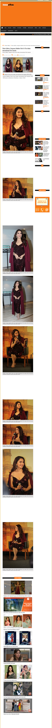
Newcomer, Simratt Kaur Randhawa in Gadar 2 (12, 629)
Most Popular (42, 139)
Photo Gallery (30, 27)
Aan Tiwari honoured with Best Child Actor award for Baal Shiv (14, 697)
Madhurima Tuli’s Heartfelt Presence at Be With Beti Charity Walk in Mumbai (17, 596)
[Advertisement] (11, 91)
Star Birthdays (10, 30)
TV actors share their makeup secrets (10, 680)
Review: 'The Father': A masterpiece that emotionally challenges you (46, 94)
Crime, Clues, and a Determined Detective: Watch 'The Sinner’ (14, 612)
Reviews (14, 27)
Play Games (19, 27)
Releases (9, 27)
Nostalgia (44, 27)
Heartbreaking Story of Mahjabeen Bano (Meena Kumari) (46, 154)
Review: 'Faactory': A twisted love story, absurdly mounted (46, 87)
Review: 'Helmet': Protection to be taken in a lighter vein (45, 79)
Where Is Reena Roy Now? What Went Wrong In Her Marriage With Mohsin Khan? (46, 149)
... (3, 572)
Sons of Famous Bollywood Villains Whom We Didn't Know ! (46, 143)
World (36, 27)
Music (40, 27)
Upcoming (24, 27)
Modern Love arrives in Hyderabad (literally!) (11, 714)
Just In (16, 30)
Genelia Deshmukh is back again (9, 663)
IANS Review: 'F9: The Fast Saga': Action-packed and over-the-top (46, 102)
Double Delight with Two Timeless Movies (11, 646)
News (5, 27)
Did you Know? (3, 30)
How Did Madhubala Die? (46, 159)
